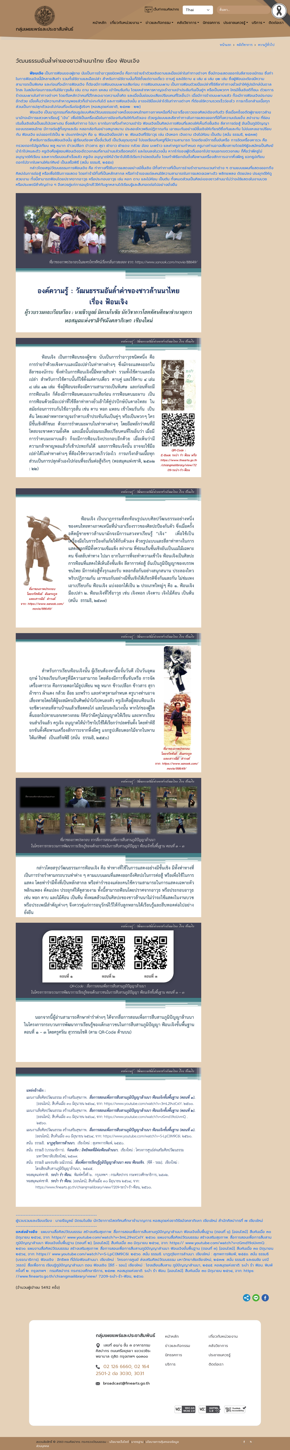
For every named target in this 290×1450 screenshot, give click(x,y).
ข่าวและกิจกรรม (177, 1346)
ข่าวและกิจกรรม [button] (158, 23)
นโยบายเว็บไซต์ (119, 1442)
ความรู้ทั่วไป (266, 44)
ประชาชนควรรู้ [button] (234, 23)
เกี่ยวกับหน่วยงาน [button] (124, 23)
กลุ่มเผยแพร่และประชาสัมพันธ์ (44, 19)
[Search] (244, 10)
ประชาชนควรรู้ (219, 1355)
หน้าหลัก (99, 23)
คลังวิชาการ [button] (186, 23)
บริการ (170, 1364)
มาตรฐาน (137, 1442)
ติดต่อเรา (216, 1364)
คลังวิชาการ (244, 44)
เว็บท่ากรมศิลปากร (162, 9)
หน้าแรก (225, 44)
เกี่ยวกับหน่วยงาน (223, 1336)
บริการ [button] (257, 23)
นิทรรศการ (211, 23)
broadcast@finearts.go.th (126, 1383)
